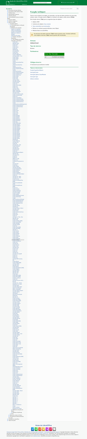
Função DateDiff (16, 116)
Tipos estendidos (37, 26)
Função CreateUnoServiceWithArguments (18, 103)
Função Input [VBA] (17, 222)
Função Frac (15, 187)
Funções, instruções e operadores (16, 37)
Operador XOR (16, 394)
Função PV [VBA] (16, 307)
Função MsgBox (16, 269)
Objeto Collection (16, 90)
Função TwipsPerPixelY (17, 375)
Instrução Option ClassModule (38, 74)
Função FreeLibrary (17, 190)
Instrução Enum (16, 148)
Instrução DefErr (16, 130)
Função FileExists (16, 170)
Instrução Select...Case (17, 56)
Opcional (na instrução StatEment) (17, 295)
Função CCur (15, 59)
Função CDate (15, 76)
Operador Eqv (15, 153)
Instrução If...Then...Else (18, 217)
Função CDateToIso (17, 75)
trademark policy (36, 436)
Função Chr (15, 83)
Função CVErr (15, 113)
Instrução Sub (15, 359)
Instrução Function (16, 191)
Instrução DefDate (16, 128)
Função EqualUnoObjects (18, 152)
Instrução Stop (16, 351)
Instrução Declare (16, 124)
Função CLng (15, 87)
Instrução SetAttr (16, 335)
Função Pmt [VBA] (16, 299)
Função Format (16, 179)
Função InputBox (16, 223)
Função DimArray (16, 141)
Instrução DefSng (16, 135)
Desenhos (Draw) (12, 15)
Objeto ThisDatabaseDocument (18, 366)
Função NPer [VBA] (17, 275)
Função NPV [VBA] (17, 276)
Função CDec (15, 78)
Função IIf (15, 215)
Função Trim (15, 373)
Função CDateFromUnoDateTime (18, 61)
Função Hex (15, 213)
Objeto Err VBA (16, 158)
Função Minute (16, 261)
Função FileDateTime (17, 168)
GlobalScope (15, 49)
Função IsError (16, 234)
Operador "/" (15, 401)
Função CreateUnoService (18, 101)
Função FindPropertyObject (18, 174)
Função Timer (15, 371)
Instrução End (15, 147)
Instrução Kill (15, 243)
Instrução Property (16, 303)
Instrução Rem (16, 314)
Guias (12, 413)
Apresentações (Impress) (14, 14)
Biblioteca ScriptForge (17, 412)
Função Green (15, 210)
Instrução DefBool (16, 125)
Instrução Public (16, 304)
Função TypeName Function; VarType (16, 378)
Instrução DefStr (16, 137)
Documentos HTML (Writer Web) (16, 11)
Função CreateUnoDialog (18, 99)
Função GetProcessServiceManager (18, 198)
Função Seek (15, 331)
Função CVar (15, 111)
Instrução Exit (15, 163)
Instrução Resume (16, 318)
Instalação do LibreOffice (14, 419)
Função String (15, 357)
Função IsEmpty (16, 233)
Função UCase (16, 381)
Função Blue (15, 52)
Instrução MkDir (16, 264)
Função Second (16, 329)
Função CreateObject (17, 97)
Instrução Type (16, 376)
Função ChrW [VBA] (17, 85)
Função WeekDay (16, 387)
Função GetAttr (16, 194)
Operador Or (15, 297)
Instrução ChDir (16, 80)
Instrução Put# (16, 305)
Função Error (15, 160)
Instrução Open (16, 285)
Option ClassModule (17, 288)
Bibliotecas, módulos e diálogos (16, 33)
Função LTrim (15, 248)
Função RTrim (15, 328)
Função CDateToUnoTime (18, 68)
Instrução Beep (16, 51)
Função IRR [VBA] (16, 228)
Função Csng (15, 108)
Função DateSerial (16, 119)
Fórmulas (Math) (12, 19)
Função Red (15, 313)
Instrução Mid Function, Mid (18, 259)
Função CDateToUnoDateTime (17, 64)
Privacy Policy (21, 432)
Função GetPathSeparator (18, 200)
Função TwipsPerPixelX (17, 374)
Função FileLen (16, 171)
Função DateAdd (16, 115)
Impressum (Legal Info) (12, 432)
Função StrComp (16, 352)
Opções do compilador (16, 29)
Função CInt (15, 86)
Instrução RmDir (16, 323)
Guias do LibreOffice (43, 425)
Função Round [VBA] (17, 326)
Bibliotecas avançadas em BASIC (17, 410)
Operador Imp (15, 218)
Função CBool (15, 57)
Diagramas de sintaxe (15, 35)
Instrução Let (15, 252)
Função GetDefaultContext (18, 195)
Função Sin (15, 340)
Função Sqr (15, 346)
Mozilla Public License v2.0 (42, 433)
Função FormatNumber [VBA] (17, 183)
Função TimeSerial (16, 368)
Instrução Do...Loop (17, 144)
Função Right (15, 322)
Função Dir (15, 143)
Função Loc (15, 255)
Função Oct (15, 279)
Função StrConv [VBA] (17, 354)
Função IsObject (16, 239)
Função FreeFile (16, 189)
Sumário (9, 9)
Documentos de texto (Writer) (15, 10)
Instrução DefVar (16, 138)
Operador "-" (15, 397)
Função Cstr (15, 109)
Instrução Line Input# (17, 253)
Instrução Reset (16, 317)
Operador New (16, 271)
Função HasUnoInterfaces (18, 212)
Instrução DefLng (16, 133)
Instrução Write (16, 393)
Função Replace (16, 316)
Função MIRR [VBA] (17, 262)
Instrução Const (16, 92)
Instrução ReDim (16, 312)
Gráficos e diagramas (13, 21)
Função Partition (16, 298)
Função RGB (15, 319)
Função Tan (15, 362)
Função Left (15, 250)
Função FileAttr (16, 166)
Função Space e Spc (17, 342)
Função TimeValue (16, 369)
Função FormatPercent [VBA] (17, 186)
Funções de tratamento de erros (18, 162)
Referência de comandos (16, 27)
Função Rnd (15, 324)
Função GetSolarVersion (18, 201)
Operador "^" (15, 403)
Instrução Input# (16, 224)
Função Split (15, 345)
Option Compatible (16, 91)
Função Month (16, 266)
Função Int (15, 226)
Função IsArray (16, 231)
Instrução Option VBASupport (16, 292)
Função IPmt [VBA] (17, 227)
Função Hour (15, 214)
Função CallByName (17, 54)
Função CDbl (15, 77)
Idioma (24, 4)
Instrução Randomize (17, 310)
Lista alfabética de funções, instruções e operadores (17, 40)
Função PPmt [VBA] (17, 300)
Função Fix (15, 175)
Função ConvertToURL (17, 95)
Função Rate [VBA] (17, 309)
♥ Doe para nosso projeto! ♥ (67, 2)
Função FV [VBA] (16, 193)
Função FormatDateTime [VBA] (18, 181)
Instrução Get (15, 204)
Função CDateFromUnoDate (17, 70)
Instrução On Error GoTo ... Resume (18, 281)
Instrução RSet (16, 327)
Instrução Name (16, 270)
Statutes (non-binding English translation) (34, 432)
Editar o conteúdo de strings (17, 405)
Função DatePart (16, 118)
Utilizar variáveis (16, 407)
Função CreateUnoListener (18, 100)
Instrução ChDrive (16, 81)
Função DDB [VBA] (17, 123)
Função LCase (15, 246)
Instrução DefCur (16, 127)
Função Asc (15, 45)
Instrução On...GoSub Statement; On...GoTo (17, 283)
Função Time (15, 370)
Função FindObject (16, 172)
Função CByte (15, 58)
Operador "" (15, 402)
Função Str (15, 355)
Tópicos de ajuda (12, 420)
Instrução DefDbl (16, 129)
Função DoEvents (16, 146)
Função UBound (16, 380)
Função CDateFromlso (17, 73)
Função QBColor (16, 308)
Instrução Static (16, 350)
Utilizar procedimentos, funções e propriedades (16, 31)
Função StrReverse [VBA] (18, 356)
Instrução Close (16, 89)
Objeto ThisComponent (17, 364)
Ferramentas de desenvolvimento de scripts (16, 417)
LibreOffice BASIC (14, 23)
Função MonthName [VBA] (18, 267)
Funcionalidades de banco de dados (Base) (15, 17)
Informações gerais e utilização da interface (17, 26)
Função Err (15, 157)
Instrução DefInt (16, 132)
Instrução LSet (16, 247)
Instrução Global (16, 205)
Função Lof (15, 256)
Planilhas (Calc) (12, 13)
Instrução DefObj (16, 134)
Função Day (15, 122)
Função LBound (16, 245)
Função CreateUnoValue (18, 106)
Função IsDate (16, 232)
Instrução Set (15, 336)
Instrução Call (15, 53)
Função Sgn (15, 337)
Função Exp (15, 165)
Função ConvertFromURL (18, 94)
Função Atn (15, 48)
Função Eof (15, 151)
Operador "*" (15, 398)
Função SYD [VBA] (17, 361)
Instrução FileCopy (16, 167)
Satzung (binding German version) (51, 432)
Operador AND (16, 43)
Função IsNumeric (16, 238)
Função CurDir (16, 110)
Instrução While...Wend (17, 390)
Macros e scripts (12, 22)
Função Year (15, 395)
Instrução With (16, 392)
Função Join (15, 242)
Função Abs (15, 42)
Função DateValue (16, 120)
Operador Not (15, 272)
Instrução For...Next (17, 176)
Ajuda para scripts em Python (16, 415)
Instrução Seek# (16, 332)
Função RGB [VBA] (17, 321)
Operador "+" (15, 399)
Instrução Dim (15, 142)
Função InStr (15, 219)
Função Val (15, 383)
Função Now (15, 274)
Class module (47, 24)
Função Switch (16, 360)
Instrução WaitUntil (17, 385)
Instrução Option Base (17, 286)
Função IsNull (15, 237)
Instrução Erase (16, 154)
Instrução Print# (16, 302)
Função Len (15, 251)
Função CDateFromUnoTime (17, 66)
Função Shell (15, 338)
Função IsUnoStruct (17, 241)
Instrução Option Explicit (18, 290)
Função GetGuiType (17, 196)
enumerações (46, 26)
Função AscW (15, 47)
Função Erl (15, 156)
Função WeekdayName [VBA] (17, 389)
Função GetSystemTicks (18, 203)
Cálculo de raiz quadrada (18, 347)
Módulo (12, 4)
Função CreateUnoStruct (18, 105)
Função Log (15, 257)
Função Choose (16, 82)
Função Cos (15, 96)
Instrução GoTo (16, 209)
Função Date (15, 114)
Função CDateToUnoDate (18, 72)
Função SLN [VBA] (16, 341)
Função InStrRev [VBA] (17, 220)
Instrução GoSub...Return (18, 208)
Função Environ (16, 149)
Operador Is (15, 229)
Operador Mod (16, 265)
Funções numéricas (17, 277)
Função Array (15, 44)
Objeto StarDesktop (17, 349)
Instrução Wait (16, 384)
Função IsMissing (16, 236)
